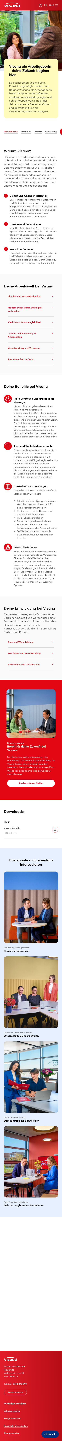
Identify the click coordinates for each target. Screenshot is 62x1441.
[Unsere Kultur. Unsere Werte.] (31, 998)
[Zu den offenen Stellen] (31, 783)
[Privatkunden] (12, 5)
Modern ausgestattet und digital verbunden (31, 310)
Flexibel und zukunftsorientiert (31, 297)
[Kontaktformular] (15, 1392)
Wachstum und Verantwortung (31, 654)
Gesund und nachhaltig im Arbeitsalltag (31, 336)
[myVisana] (40, 5)
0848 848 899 (20, 1383)
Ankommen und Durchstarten (31, 665)
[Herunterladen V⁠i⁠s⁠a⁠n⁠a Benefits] (55, 831)
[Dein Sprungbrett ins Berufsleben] (31, 1168)
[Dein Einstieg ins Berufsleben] (31, 1083)
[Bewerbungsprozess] (31, 914)
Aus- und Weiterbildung (31, 642)
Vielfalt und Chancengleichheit (31, 323)
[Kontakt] (50, 1434)
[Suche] (45, 5)
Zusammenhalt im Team (31, 360)
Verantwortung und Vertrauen (31, 349)
